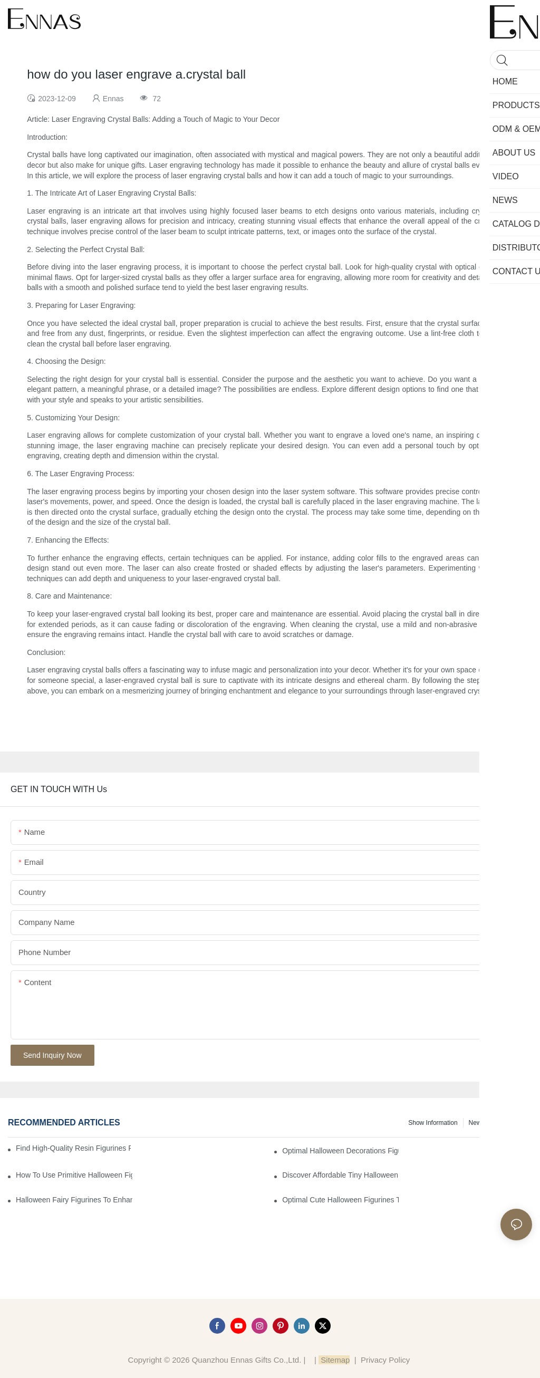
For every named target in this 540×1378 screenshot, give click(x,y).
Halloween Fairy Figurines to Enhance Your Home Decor (74, 1200)
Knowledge (511, 1122)
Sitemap (334, 1359)
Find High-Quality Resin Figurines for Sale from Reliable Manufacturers (73, 1148)
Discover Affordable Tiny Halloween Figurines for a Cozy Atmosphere (340, 1175)
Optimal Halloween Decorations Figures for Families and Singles (340, 1150)
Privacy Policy (385, 1359)
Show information (432, 1122)
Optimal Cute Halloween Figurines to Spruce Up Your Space (340, 1200)
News (477, 1122)
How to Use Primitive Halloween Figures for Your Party (74, 1175)
